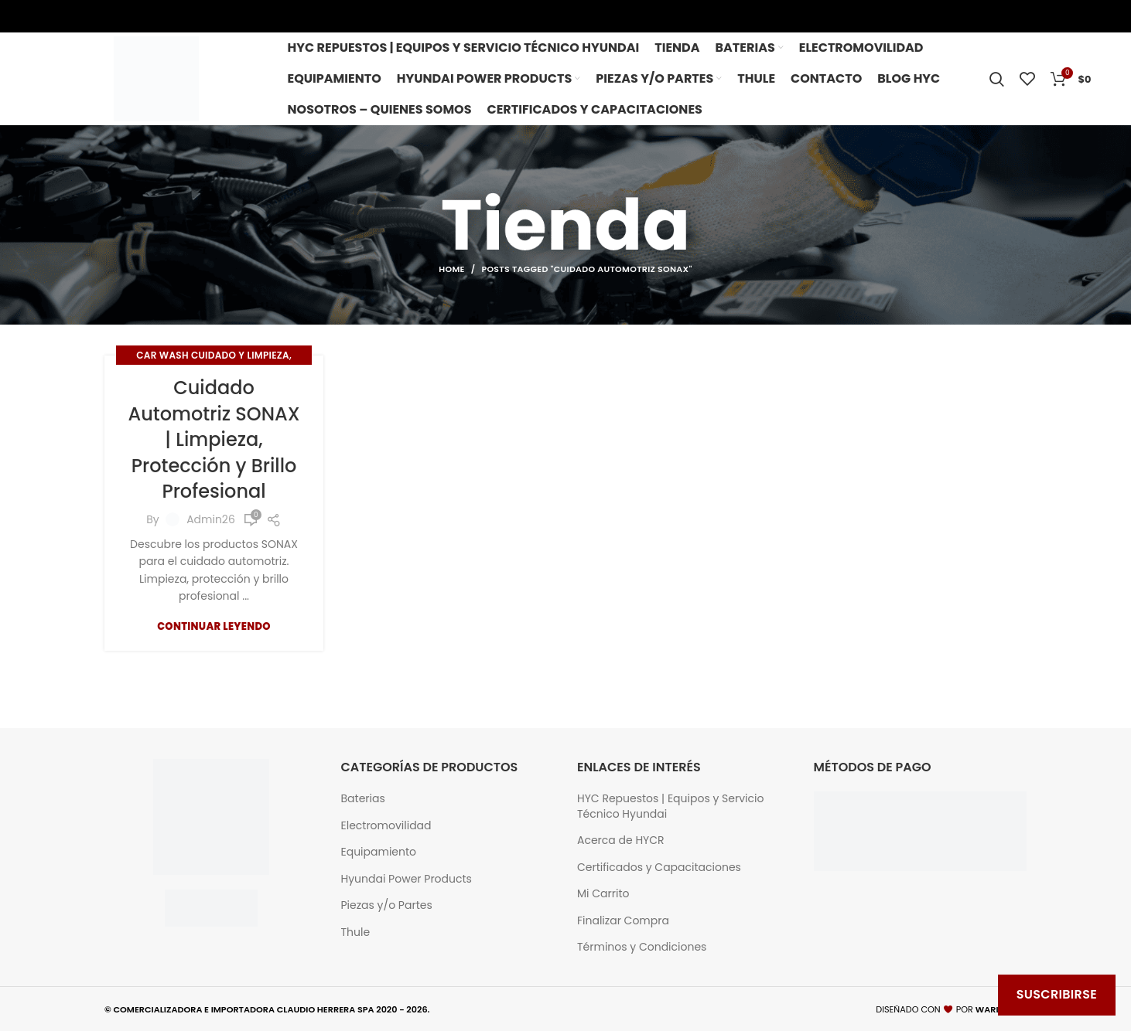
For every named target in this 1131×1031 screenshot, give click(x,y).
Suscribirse (1057, 994)
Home (451, 269)
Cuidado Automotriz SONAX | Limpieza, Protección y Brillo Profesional (214, 439)
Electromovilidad (386, 825)
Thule (356, 932)
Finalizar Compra (623, 921)
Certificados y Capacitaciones (659, 867)
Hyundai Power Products (406, 879)
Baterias (363, 798)
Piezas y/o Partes (386, 905)
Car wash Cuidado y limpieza (212, 355)
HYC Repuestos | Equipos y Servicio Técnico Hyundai (670, 806)
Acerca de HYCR (621, 840)
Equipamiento (379, 852)
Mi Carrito (603, 893)
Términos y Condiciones (641, 947)
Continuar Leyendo (214, 626)
